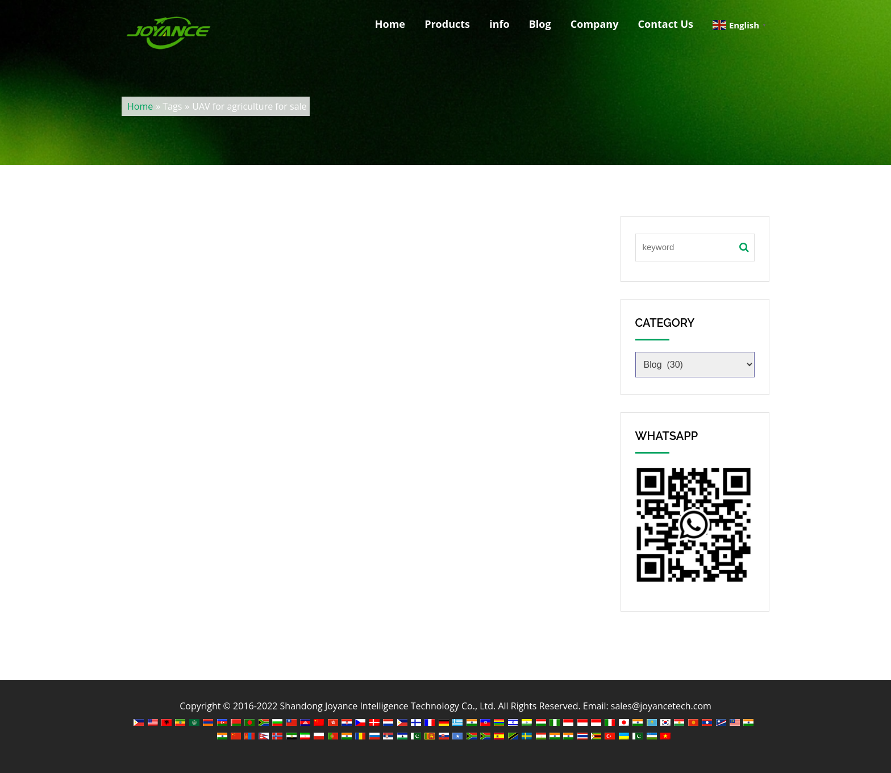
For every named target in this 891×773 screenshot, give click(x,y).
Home (390, 24)
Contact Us (665, 24)
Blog (540, 24)
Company (595, 24)
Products (447, 24)
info (499, 24)
